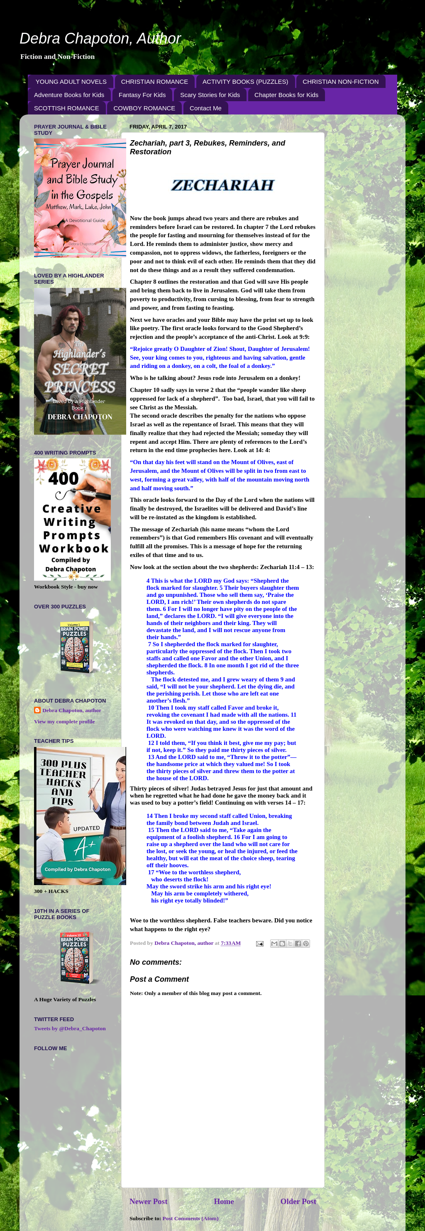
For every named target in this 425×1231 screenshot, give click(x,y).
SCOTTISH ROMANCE (66, 108)
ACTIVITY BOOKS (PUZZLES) (245, 81)
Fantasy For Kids (142, 94)
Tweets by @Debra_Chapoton (70, 1028)
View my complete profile (64, 721)
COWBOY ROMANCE (144, 108)
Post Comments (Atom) (191, 1218)
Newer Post (148, 1201)
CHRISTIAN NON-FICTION (341, 81)
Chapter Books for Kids (286, 94)
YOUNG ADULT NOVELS (71, 81)
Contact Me (206, 108)
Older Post (298, 1201)
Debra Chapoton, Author (100, 38)
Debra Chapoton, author (71, 710)
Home (224, 1201)
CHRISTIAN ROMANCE (154, 81)
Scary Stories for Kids (210, 94)
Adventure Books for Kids (69, 94)
